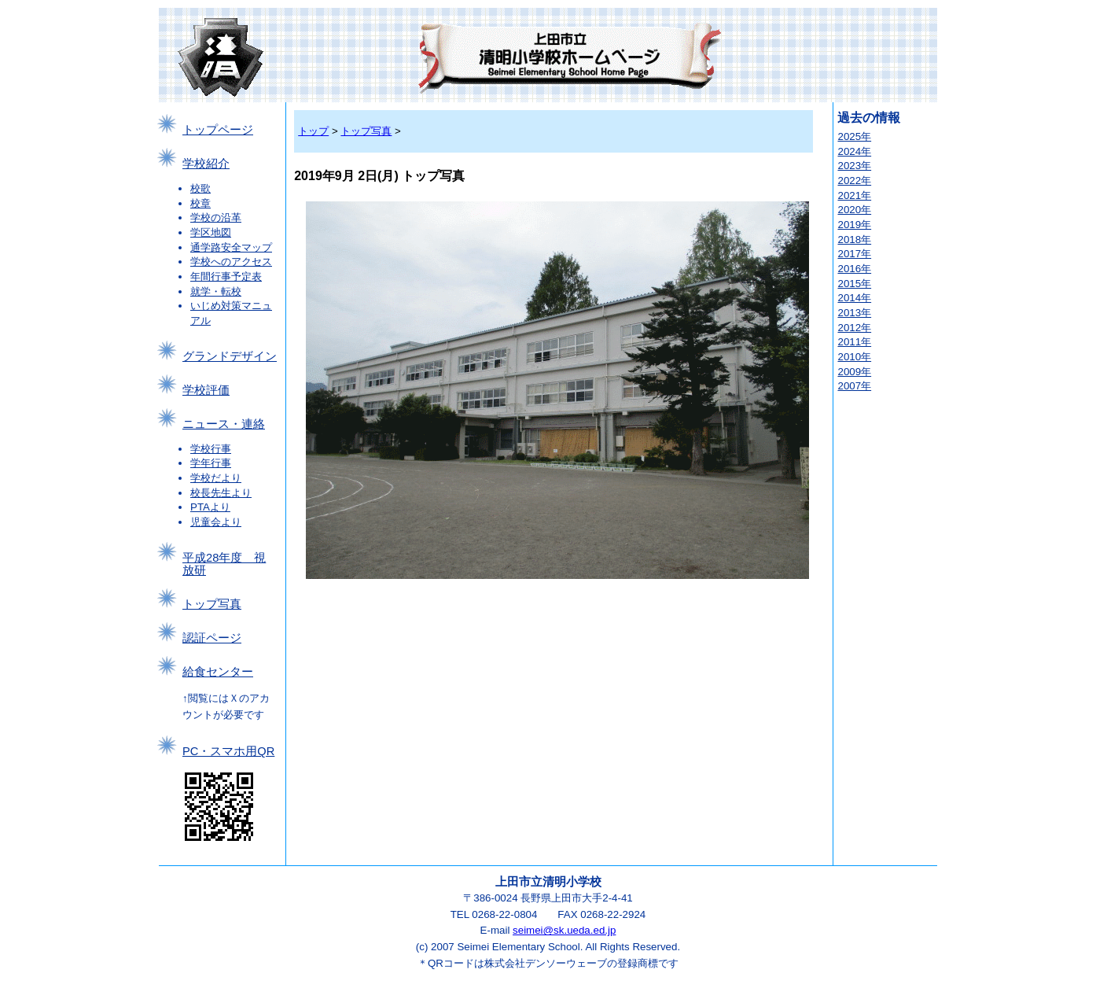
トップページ (217, 130)
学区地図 (210, 232)
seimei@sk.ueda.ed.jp (564, 930)
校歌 (200, 188)
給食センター (217, 671)
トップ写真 (211, 604)
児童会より (215, 522)
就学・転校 (215, 291)
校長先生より (221, 493)
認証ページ (211, 638)
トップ (313, 131)
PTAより (210, 507)
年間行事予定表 (226, 276)
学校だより (215, 478)
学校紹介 (206, 163)
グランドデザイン (229, 356)
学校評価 (206, 390)
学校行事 (210, 449)
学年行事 (210, 463)
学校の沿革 (215, 217)
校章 (200, 203)
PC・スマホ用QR (228, 751)
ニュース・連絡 (223, 424)
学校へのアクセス (231, 261)
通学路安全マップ (231, 247)
